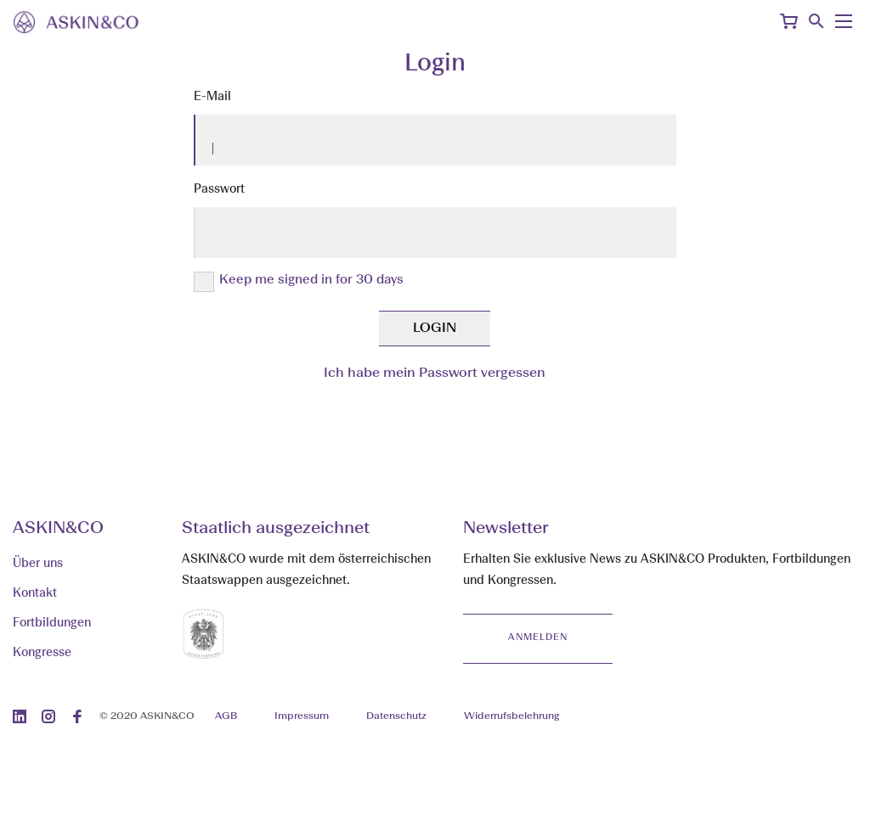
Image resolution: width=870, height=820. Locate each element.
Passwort (219, 189)
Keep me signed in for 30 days (311, 280)
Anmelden (538, 638)
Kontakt (35, 593)
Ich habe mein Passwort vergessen (434, 373)
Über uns (38, 564)
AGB (226, 716)
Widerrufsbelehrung (511, 716)
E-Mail (212, 97)
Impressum (301, 716)
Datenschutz (396, 716)
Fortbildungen (52, 623)
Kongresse (42, 653)
